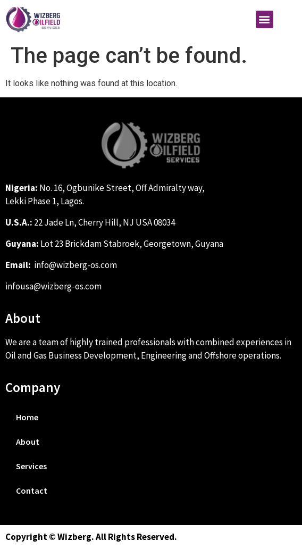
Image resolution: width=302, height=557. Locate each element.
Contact (31, 490)
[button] (264, 19)
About (27, 441)
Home (27, 417)
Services (31, 466)
